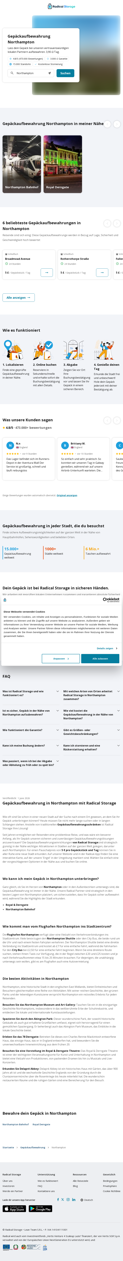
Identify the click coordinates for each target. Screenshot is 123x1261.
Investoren (8, 1186)
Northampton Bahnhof (16, 1124)
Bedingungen (110, 1180)
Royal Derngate (41, 1124)
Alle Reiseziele (80, 1180)
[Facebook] (58, 1199)
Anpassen (61, 658)
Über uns (7, 1180)
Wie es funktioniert (48, 1180)
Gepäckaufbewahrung (32, 1147)
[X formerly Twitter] (62, 1199)
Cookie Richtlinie (111, 1191)
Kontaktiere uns (46, 1191)
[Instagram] (68, 1199)
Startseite (8, 1147)
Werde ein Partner (13, 1191)
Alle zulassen (100, 658)
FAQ (40, 1186)
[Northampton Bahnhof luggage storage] (22, 164)
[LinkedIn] (73, 1199)
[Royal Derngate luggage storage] (63, 164)
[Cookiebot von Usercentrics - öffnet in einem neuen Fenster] (105, 600)
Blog (75, 1186)
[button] (49, 73)
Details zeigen (105, 648)
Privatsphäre (110, 1186)
